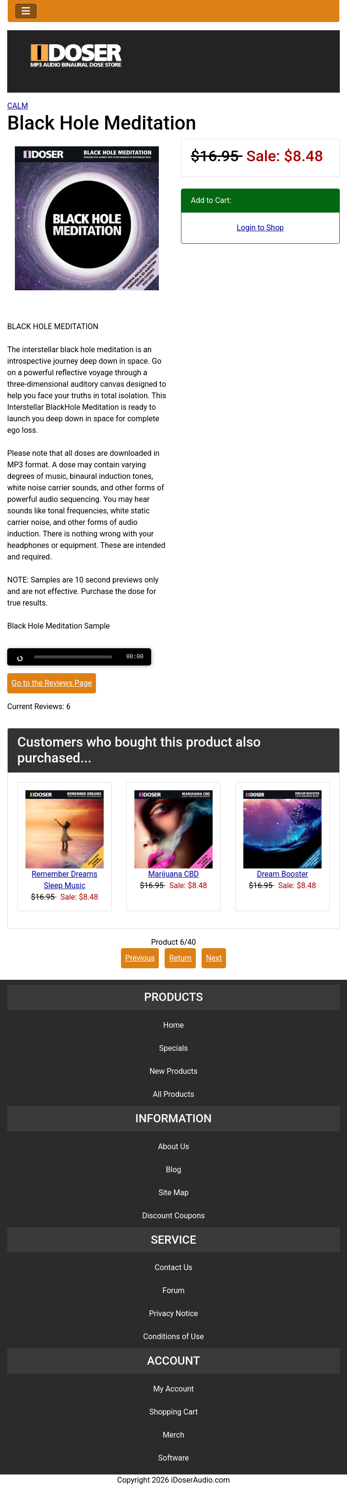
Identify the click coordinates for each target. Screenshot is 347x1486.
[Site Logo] (173, 63)
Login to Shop (260, 227)
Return (180, 958)
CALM (17, 105)
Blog (173, 1169)
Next (214, 958)
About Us (173, 1146)
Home (173, 1025)
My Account (173, 1388)
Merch (173, 1434)
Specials (173, 1048)
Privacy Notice (173, 1313)
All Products (173, 1094)
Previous (140, 958)
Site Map (173, 1192)
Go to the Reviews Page (52, 683)
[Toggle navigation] (25, 11)
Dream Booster (282, 874)
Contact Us (173, 1267)
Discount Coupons (173, 1215)
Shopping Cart (173, 1411)
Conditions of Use (173, 1336)
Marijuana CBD (173, 874)
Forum (173, 1290)
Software (173, 1457)
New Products (173, 1071)
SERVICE (173, 1240)
